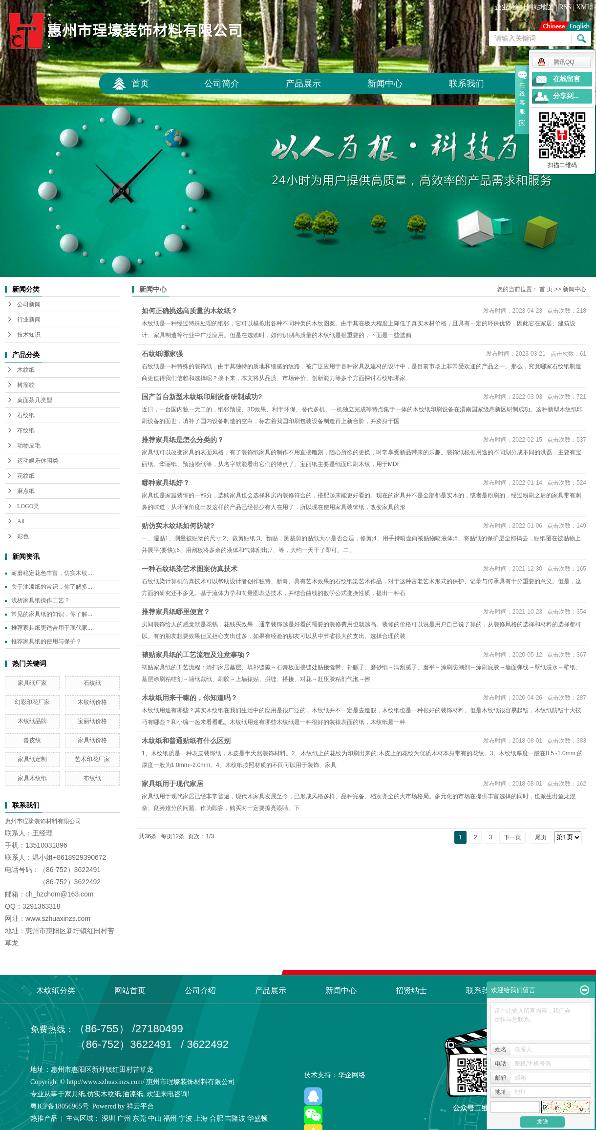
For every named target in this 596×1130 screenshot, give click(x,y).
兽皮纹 (32, 740)
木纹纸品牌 (32, 721)
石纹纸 (26, 415)
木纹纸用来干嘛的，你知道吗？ (189, 698)
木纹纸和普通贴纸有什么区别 (186, 741)
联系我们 (466, 83)
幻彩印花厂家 (32, 702)
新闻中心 (385, 83)
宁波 (185, 1118)
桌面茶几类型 (34, 400)
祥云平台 (140, 1106)
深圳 (108, 1118)
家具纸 (74, 1094)
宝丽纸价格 (92, 721)
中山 (155, 1118)
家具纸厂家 (32, 683)
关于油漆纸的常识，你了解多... (51, 586)
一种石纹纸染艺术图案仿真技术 (189, 569)
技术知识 (29, 334)
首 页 (546, 289)
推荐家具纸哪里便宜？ (176, 612)
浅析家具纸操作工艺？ (40, 600)
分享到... (566, 96)
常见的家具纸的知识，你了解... (51, 614)
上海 (201, 1118)
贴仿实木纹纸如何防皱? (178, 526)
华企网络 (351, 1075)
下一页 (512, 837)
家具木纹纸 (32, 778)
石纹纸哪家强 (162, 354)
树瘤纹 (26, 385)
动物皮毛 (29, 445)
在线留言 (566, 79)
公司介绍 (200, 990)
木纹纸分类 (55, 990)
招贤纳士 (411, 990)
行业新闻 (29, 319)
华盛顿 (257, 1118)
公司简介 (221, 83)
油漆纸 (133, 1094)
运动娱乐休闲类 (37, 460)
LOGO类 (28, 506)
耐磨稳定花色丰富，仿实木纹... (51, 573)
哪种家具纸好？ (166, 483)
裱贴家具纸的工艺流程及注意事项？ (196, 655)
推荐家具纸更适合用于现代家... (51, 627)
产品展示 (303, 83)
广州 (124, 1118)
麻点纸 (26, 491)
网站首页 (130, 990)
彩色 (23, 536)
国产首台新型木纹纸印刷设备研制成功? (202, 397)
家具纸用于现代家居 (172, 784)
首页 (140, 83)
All (20, 521)
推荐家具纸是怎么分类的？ (183, 440)
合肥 (216, 1118)
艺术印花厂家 (92, 759)
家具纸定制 (32, 759)
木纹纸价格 (92, 702)
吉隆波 (235, 1118)
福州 (170, 1118)
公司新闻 (29, 304)
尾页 (541, 837)
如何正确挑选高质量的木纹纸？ (189, 311)
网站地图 (540, 7)
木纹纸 (26, 369)
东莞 (139, 1118)
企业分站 (508, 7)
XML (583, 7)
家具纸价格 (92, 740)
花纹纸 (26, 475)
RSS (565, 7)
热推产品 (44, 1118)
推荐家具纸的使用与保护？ (46, 641)
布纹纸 (26, 430)
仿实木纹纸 (104, 1094)
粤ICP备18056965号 (59, 1106)
